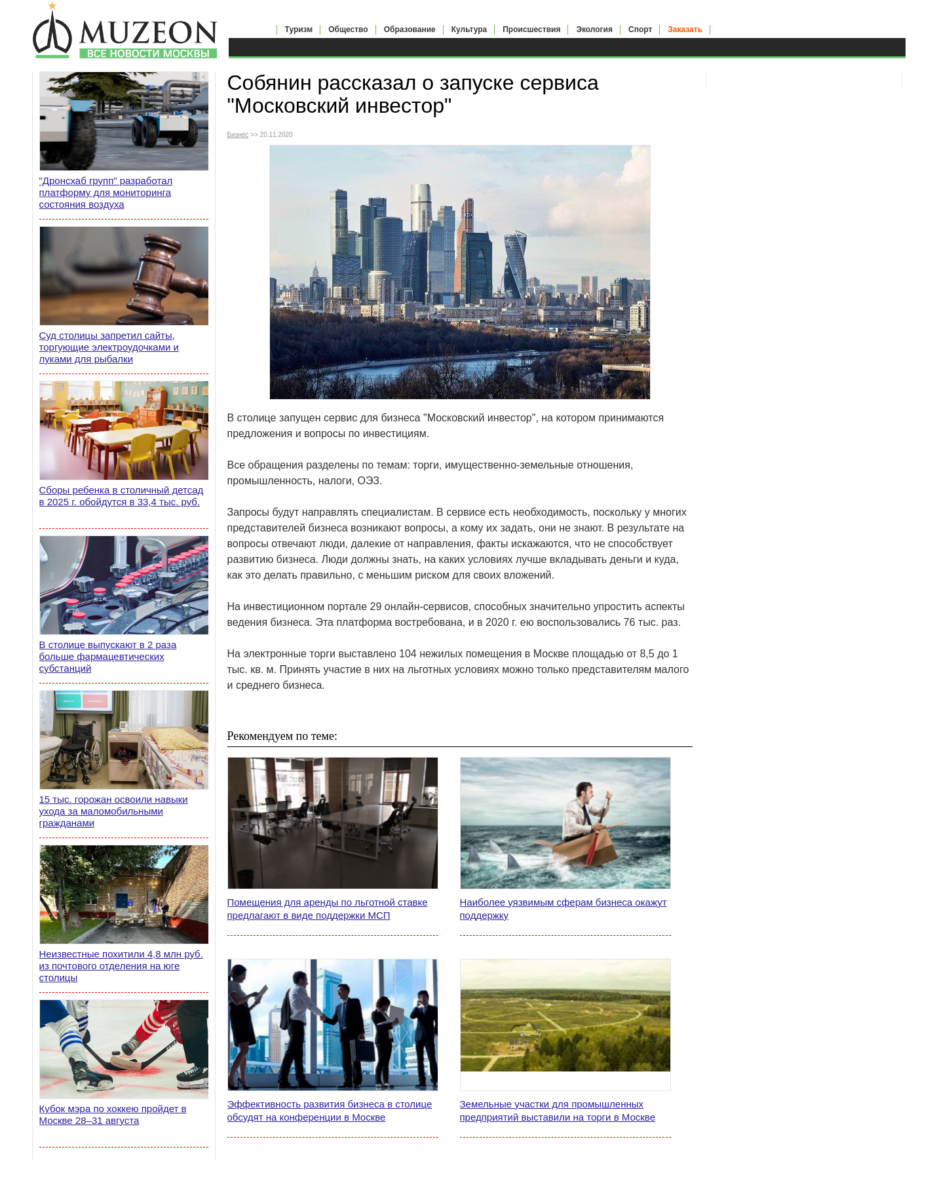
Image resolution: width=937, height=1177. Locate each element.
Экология (594, 29)
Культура (469, 29)
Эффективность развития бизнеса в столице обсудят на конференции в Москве (329, 1110)
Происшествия (531, 29)
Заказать (685, 29)
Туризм (299, 29)
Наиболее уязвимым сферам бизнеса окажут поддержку (563, 909)
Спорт (640, 29)
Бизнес (238, 134)
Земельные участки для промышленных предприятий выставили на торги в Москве (557, 1110)
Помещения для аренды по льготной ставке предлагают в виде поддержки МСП (327, 909)
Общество (348, 29)
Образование (410, 29)
